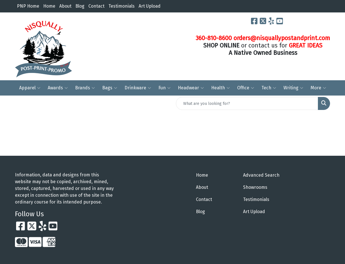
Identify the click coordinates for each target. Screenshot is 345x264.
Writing (293, 88)
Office (245, 88)
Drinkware (138, 88)
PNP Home (28, 6)
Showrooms (255, 187)
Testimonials (121, 6)
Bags (109, 88)
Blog (79, 6)
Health (220, 88)
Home (49, 6)
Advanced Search (261, 175)
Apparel (29, 88)
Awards (58, 88)
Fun (164, 88)
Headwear (191, 88)
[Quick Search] (247, 103)
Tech (268, 88)
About (65, 6)
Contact (96, 6)
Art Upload (150, 6)
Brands (85, 88)
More (318, 88)
